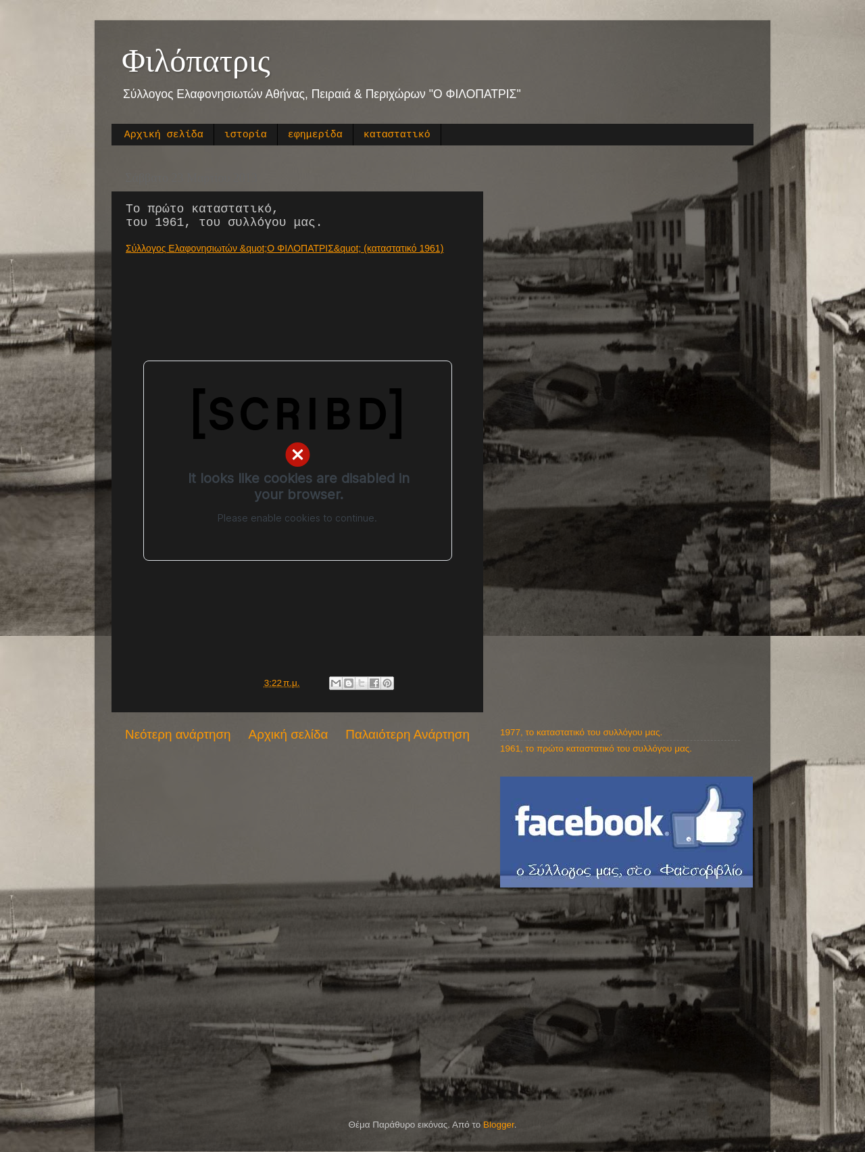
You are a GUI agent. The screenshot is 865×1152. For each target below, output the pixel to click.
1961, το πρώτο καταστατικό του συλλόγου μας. (596, 748)
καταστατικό (397, 135)
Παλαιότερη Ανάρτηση (407, 734)
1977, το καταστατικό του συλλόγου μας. (581, 732)
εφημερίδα (315, 135)
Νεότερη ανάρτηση (178, 734)
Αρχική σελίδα (163, 135)
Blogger (498, 1125)
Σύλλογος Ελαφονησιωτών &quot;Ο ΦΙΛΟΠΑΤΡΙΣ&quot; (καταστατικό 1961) (284, 248)
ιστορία (245, 135)
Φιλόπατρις (196, 60)
